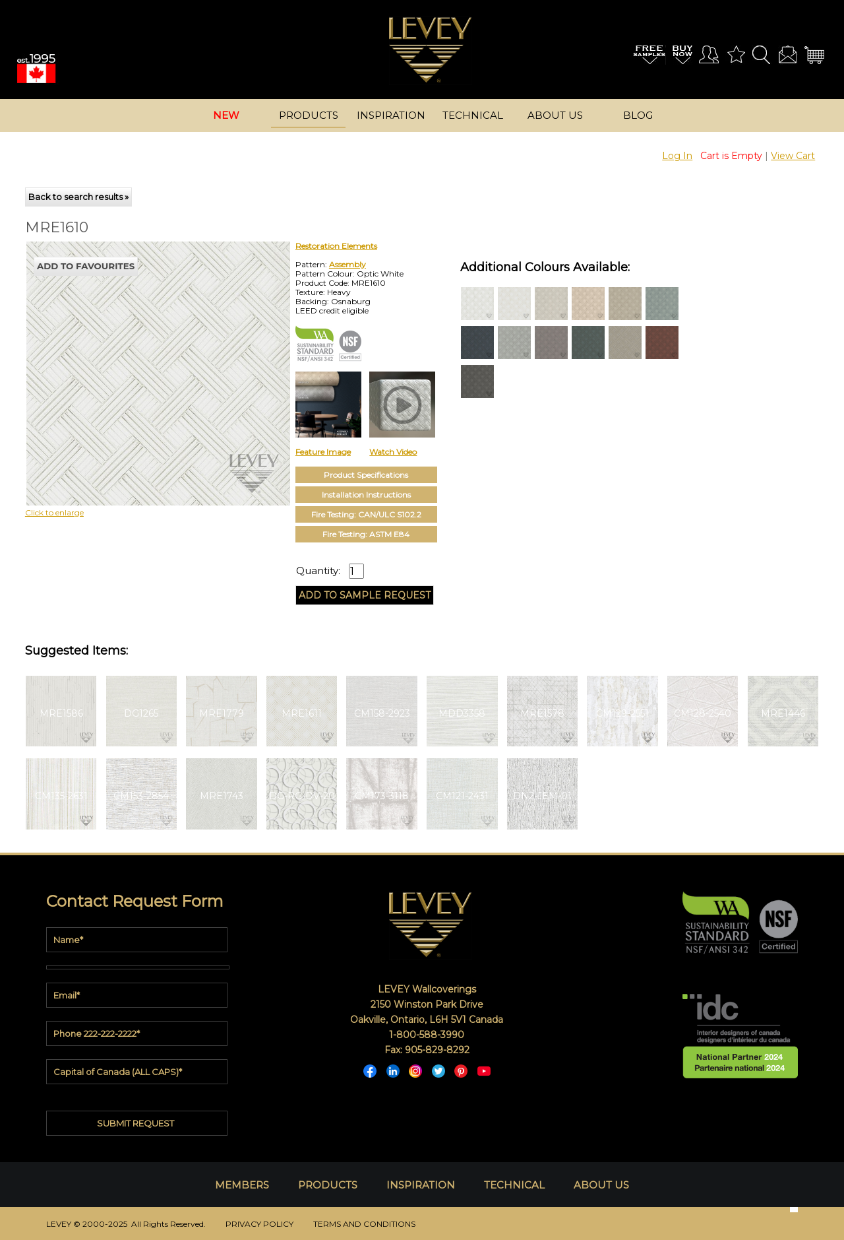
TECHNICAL (514, 1185)
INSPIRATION (420, 1185)
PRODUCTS (327, 1185)
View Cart (793, 156)
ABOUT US (601, 1185)
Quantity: (318, 571)
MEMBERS (242, 1185)
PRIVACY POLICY (259, 1224)
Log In (677, 156)
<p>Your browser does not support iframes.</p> (134, 357)
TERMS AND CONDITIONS (364, 1224)
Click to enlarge (54, 512)
